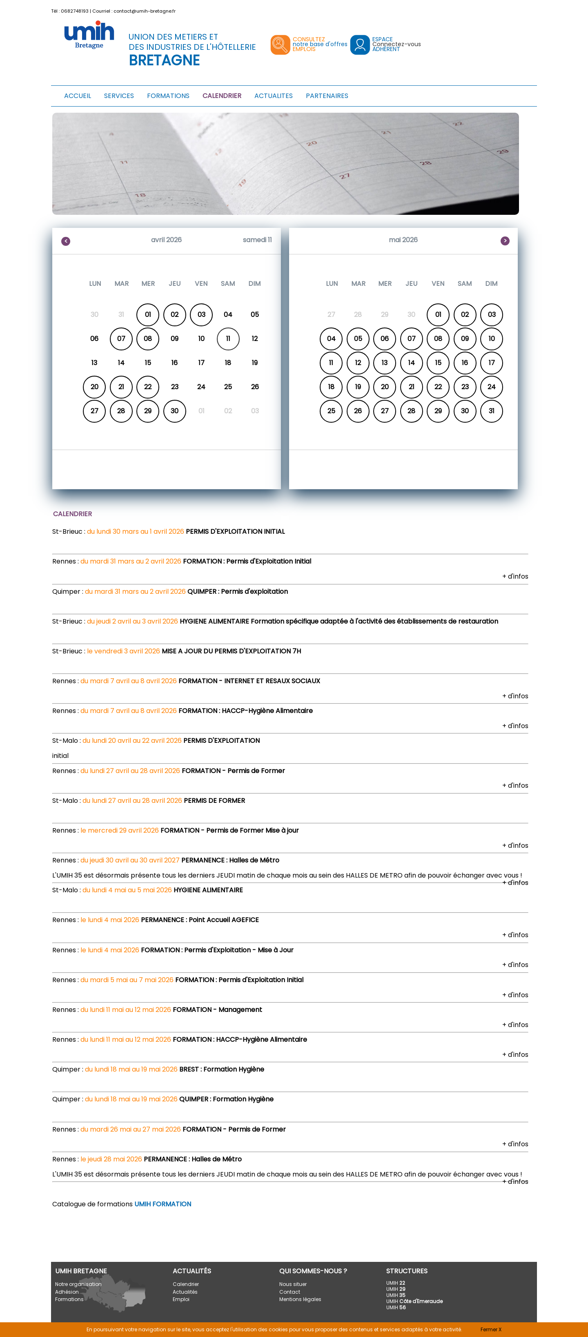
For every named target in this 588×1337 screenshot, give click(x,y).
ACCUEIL (77, 95)
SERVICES (119, 95)
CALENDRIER (222, 95)
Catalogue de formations (121, 1204)
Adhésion (67, 1291)
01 (148, 314)
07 (121, 338)
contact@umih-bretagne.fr (145, 11)
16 (465, 363)
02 (174, 314)
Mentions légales (300, 1299)
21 (121, 387)
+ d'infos (515, 576)
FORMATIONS (168, 95)
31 (491, 411)
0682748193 (75, 11)
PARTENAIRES (327, 95)
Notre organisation (78, 1284)
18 (331, 387)
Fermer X (491, 1329)
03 (201, 314)
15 (438, 363)
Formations (69, 1299)
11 (331, 363)
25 (331, 411)
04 (331, 338)
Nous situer (293, 1284)
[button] (532, 9)
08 (148, 338)
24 (492, 387)
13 (385, 363)
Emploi (181, 1299)
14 (411, 363)
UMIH (395, 1282)
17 (492, 363)
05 (358, 338)
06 (385, 338)
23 (465, 387)
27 (94, 411)
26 (358, 411)
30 (174, 411)
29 (147, 411)
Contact (289, 1291)
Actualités (185, 1291)
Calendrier (186, 1284)
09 (465, 338)
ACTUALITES (273, 95)
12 (358, 363)
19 (358, 387)
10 (492, 338)
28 (121, 411)
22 (147, 387)
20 (94, 387)
